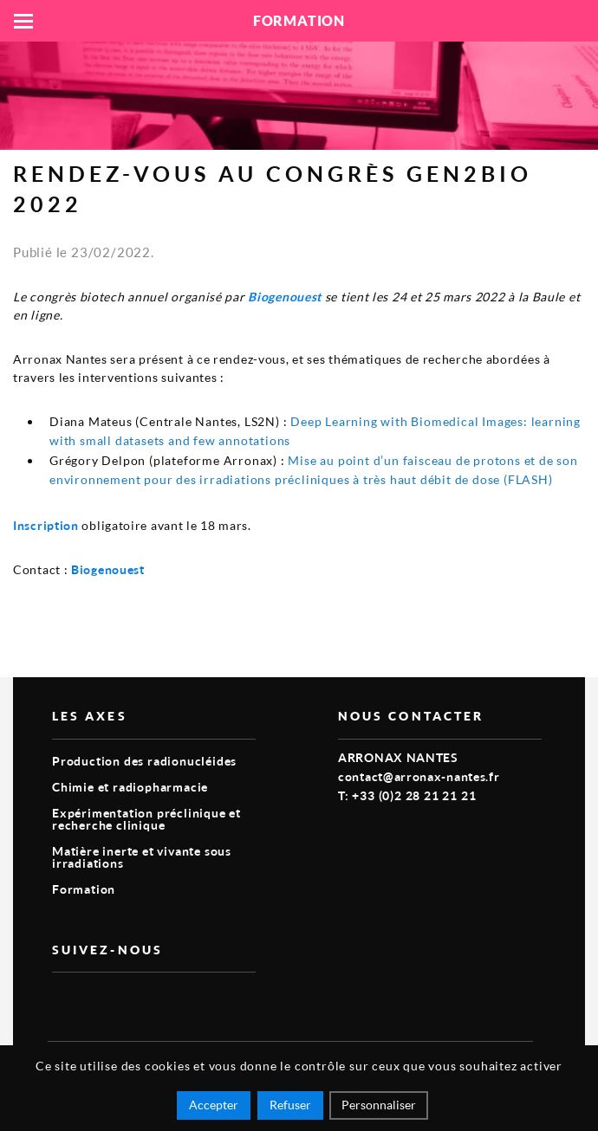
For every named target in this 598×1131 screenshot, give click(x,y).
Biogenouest (285, 296)
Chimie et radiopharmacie (130, 786)
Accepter (213, 1104)
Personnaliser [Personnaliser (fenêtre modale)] (378, 1104)
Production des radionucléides (144, 760)
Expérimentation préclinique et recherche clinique (146, 818)
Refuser (290, 1104)
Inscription (46, 525)
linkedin (102, 1000)
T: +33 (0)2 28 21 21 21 (407, 795)
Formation (83, 889)
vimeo (62, 1000)
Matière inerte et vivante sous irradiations (141, 856)
